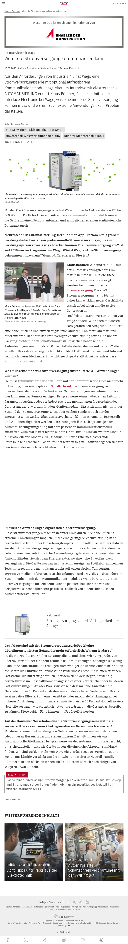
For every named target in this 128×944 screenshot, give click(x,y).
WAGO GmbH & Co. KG (19, 142)
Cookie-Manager (13, 907)
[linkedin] (64, 940)
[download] (101, 940)
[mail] (83, 940)
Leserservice (27, 907)
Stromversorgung (80, 290)
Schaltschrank (61, 386)
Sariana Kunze (68, 68)
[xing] (45, 940)
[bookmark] (79, 68)
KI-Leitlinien (61, 910)
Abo (70, 910)
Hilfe (79, 907)
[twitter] (26, 940)
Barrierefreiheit (53, 907)
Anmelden (119, 3)
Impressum (66, 907)
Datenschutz (39, 907)
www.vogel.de (64, 926)
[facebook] (8, 940)
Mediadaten (103, 907)
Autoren (76, 910)
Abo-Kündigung (89, 907)
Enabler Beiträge (12, 11)
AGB (74, 907)
